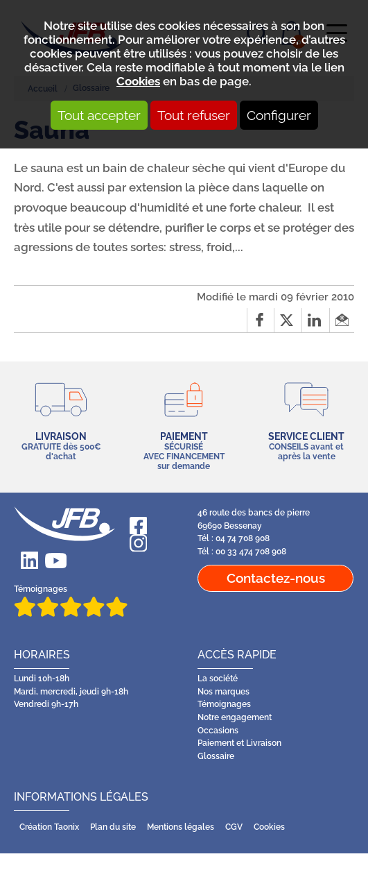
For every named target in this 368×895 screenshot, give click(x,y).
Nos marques (223, 692)
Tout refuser (193, 115)
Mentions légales (180, 827)
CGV (234, 827)
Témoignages (71, 600)
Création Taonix (49, 827)
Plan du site (113, 827)
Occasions (218, 730)
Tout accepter (99, 115)
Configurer (279, 115)
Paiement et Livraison (239, 743)
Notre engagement (235, 717)
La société (218, 678)
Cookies (138, 81)
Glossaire (216, 756)
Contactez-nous (276, 578)
